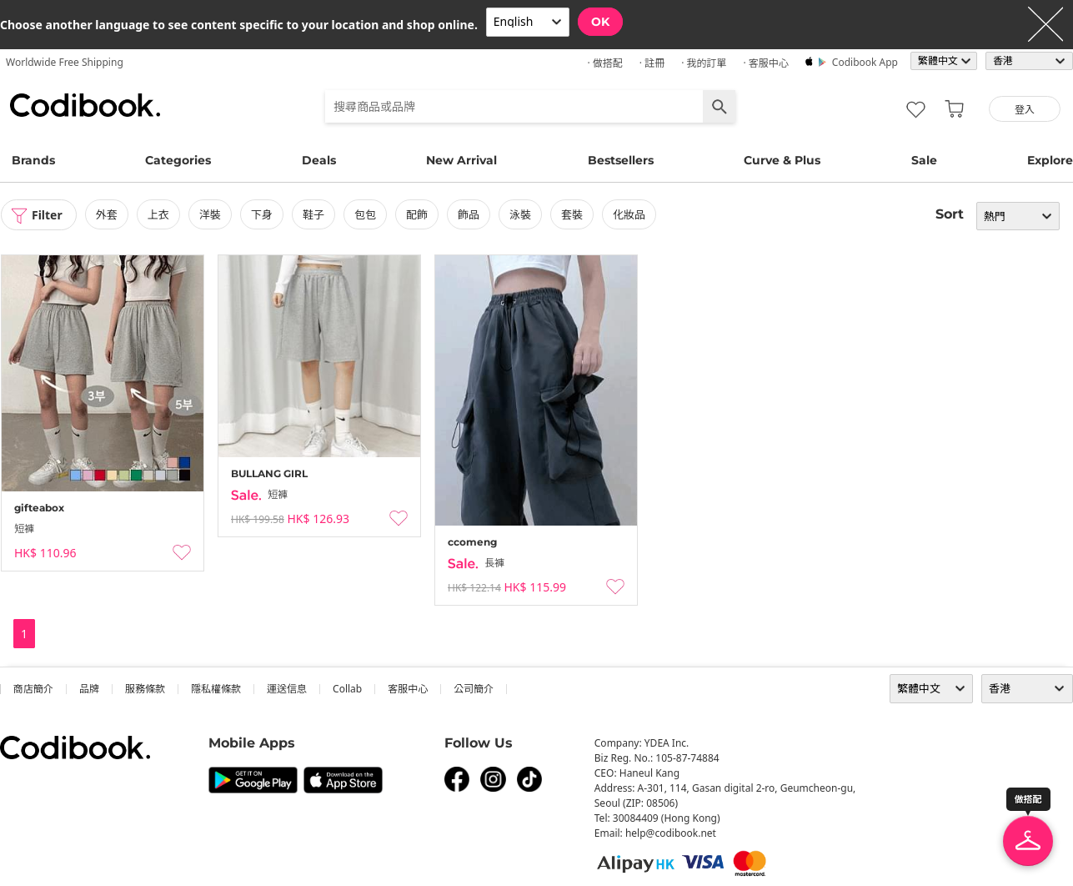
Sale (924, 160)
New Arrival (461, 160)
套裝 (572, 214)
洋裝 (210, 214)
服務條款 (145, 689)
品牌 (89, 689)
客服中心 (408, 689)
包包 (365, 214)
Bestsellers (621, 160)
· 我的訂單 (703, 63)
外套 (107, 214)
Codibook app (865, 62)
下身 (262, 214)
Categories (178, 160)
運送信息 (287, 689)
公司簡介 (474, 689)
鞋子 (313, 214)
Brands (33, 160)
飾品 (468, 214)
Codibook (85, 105)
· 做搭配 (604, 63)
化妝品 (629, 214)
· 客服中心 (765, 63)
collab (347, 689)
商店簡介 (33, 689)
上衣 (158, 214)
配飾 (417, 214)
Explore (1050, 160)
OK (600, 21)
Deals (319, 160)
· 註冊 (651, 63)
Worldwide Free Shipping (64, 62)
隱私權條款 (216, 689)
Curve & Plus (782, 160)
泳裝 (520, 214)
